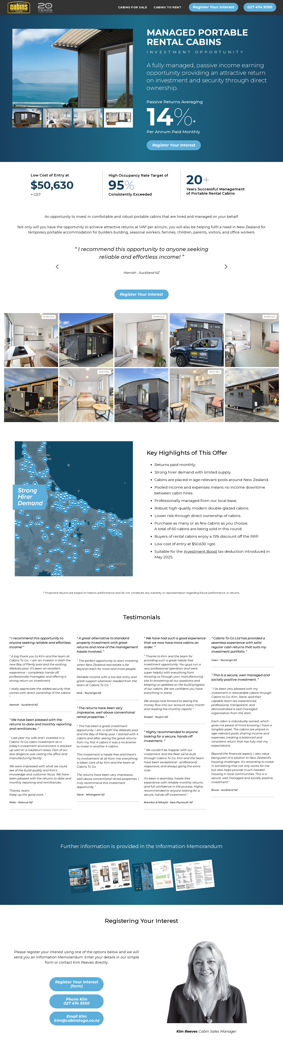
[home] (29, 7)
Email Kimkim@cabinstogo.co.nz (77, 1018)
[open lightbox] (26, 118)
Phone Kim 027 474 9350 (76, 1001)
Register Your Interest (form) (76, 984)
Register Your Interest (173, 145)
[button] (133, 7)
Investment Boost (200, 551)
